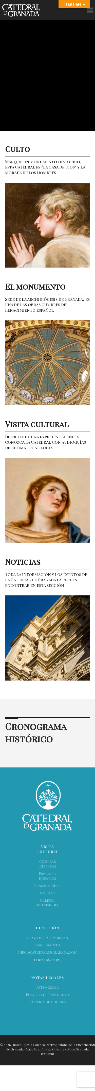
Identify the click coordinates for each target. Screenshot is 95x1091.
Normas (47, 893)
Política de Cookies (47, 1002)
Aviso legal (47, 987)
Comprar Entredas (47, 864)
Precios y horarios (47, 876)
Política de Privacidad (47, 994)
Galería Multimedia (47, 903)
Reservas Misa (47, 885)
